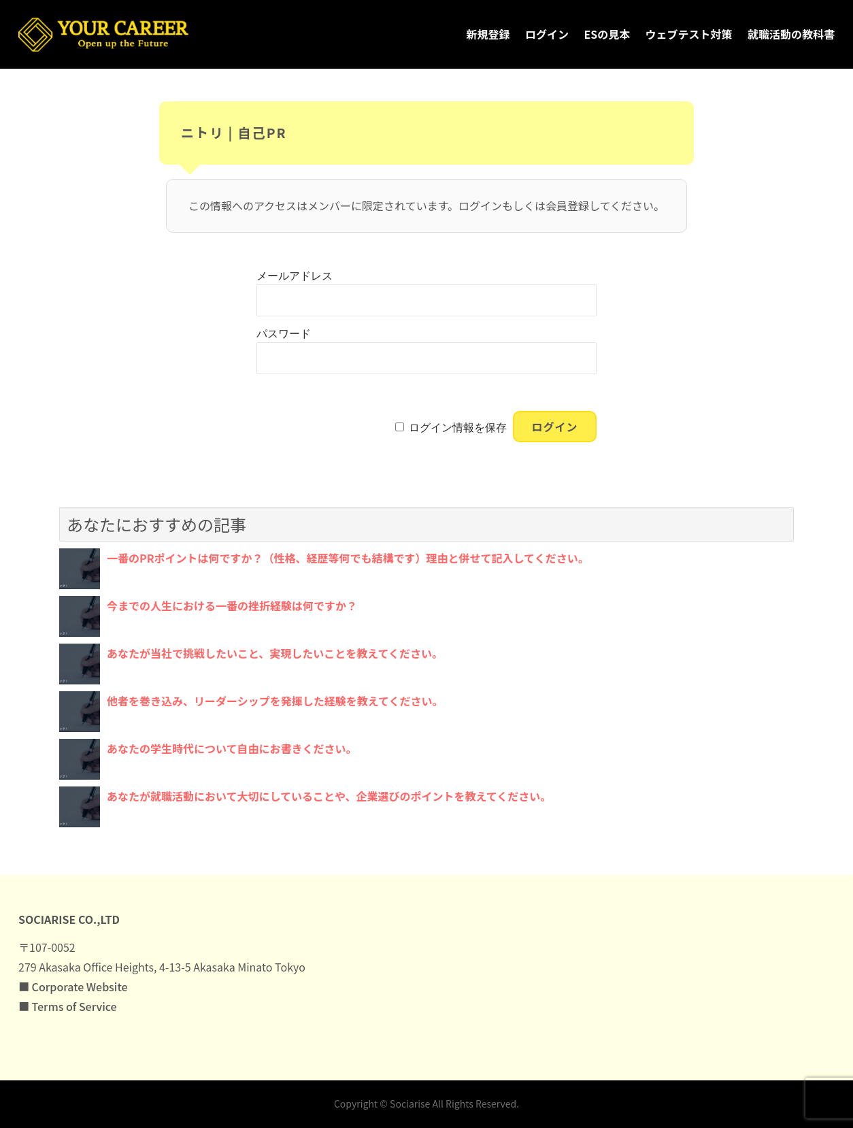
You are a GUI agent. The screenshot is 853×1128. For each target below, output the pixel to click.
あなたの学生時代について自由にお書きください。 (232, 748)
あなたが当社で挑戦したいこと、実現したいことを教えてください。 (275, 653)
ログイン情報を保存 (458, 427)
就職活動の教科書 (791, 34)
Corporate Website (80, 986)
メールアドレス (294, 276)
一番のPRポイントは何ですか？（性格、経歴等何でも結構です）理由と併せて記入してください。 (348, 558)
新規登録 (488, 34)
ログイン (547, 34)
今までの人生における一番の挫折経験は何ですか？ (232, 605)
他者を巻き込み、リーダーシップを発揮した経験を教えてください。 (275, 701)
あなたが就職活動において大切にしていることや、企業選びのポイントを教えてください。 (329, 796)
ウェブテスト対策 (689, 34)
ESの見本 (607, 34)
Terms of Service (74, 1006)
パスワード (283, 333)
